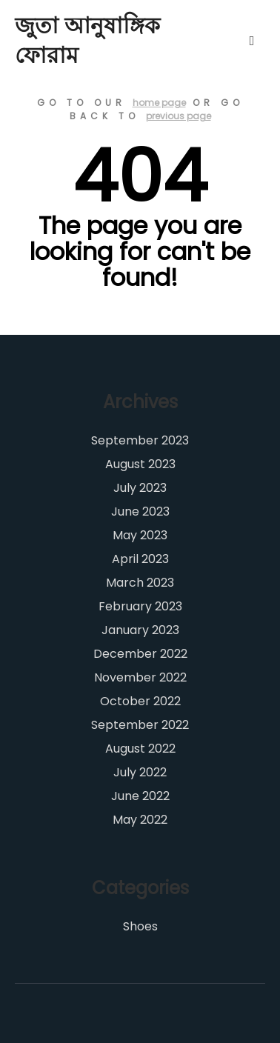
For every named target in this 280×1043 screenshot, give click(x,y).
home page (159, 102)
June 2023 (140, 511)
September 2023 (140, 440)
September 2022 (140, 724)
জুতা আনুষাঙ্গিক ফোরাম (87, 40)
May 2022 (140, 819)
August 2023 (140, 464)
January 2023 (140, 630)
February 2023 (140, 606)
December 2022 (140, 653)
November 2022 (140, 677)
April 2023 (140, 558)
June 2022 (140, 795)
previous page (178, 116)
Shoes (140, 926)
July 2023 (140, 487)
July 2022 (140, 772)
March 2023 (140, 582)
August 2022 (140, 748)
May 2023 (140, 535)
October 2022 (140, 701)
